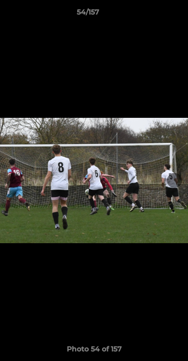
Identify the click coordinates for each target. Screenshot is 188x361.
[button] (152, 14)
